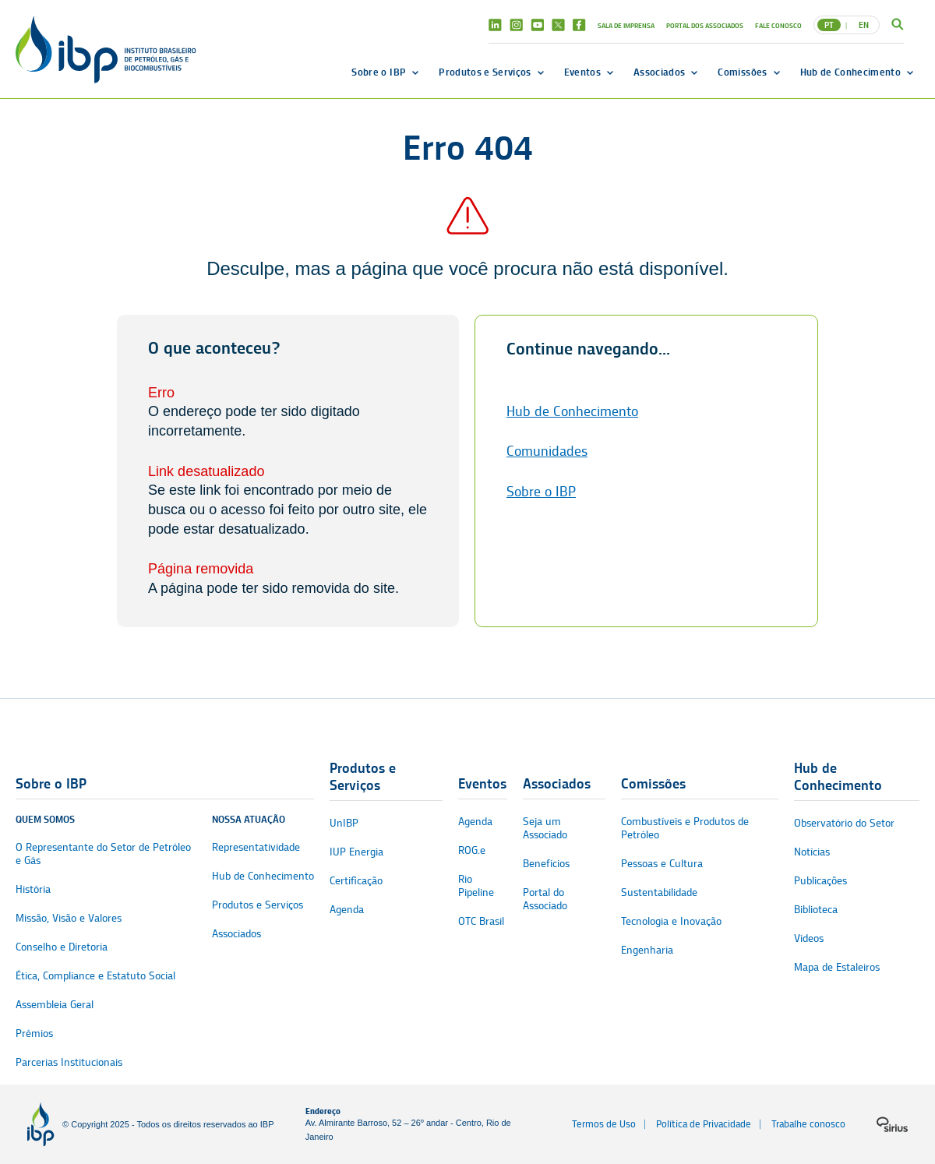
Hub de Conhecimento (850, 71)
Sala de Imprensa (626, 25)
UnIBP (344, 823)
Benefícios (546, 863)
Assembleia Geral (55, 1004)
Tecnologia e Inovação (671, 921)
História (33, 889)
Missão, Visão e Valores (69, 918)
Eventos (582, 71)
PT (829, 24)
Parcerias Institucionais (69, 1062)
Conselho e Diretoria (62, 947)
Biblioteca (816, 909)
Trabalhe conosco (808, 1124)
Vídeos (809, 938)
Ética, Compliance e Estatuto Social (95, 975)
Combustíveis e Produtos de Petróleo (685, 828)
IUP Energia (356, 852)
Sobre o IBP (378, 71)
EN (864, 24)
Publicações (820, 880)
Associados (659, 71)
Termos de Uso (604, 1124)
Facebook (579, 25)
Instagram (516, 25)
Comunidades (546, 451)
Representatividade (256, 847)
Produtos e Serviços (485, 71)
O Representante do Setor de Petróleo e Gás (103, 854)
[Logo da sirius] (892, 1124)
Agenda (347, 909)
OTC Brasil (481, 921)
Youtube (537, 25)
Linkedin (495, 25)
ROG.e (471, 850)
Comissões (742, 71)
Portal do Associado (545, 899)
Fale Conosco (778, 25)
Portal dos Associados (704, 25)
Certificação (356, 880)
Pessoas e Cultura (662, 863)
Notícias (812, 852)
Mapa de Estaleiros (837, 967)
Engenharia (647, 950)
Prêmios (34, 1033)
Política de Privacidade (703, 1124)
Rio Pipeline (476, 886)
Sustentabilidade (659, 892)
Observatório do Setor (844, 823)
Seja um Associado (545, 828)
